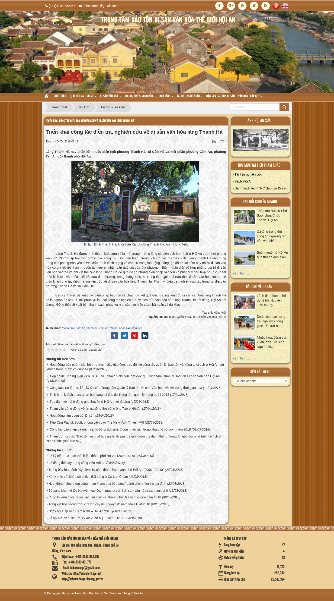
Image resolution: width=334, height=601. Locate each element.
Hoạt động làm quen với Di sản (72, 415)
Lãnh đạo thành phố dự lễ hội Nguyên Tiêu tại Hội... (271, 300)
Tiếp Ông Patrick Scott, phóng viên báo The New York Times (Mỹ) (97, 422)
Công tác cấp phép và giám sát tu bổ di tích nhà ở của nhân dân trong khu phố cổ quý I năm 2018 (120, 429)
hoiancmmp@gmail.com (100, 6)
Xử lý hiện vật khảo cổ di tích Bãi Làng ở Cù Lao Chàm (88, 476)
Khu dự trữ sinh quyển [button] (140, 98)
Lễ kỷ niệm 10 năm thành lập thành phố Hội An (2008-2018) (91, 456)
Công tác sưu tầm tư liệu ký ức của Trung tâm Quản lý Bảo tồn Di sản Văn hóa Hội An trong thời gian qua (126, 388)
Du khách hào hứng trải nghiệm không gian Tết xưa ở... (271, 321)
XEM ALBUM (261, 141)
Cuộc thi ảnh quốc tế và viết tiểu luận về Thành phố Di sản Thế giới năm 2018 (104, 497)
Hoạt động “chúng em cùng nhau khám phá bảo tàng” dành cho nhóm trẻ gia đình (107, 483)
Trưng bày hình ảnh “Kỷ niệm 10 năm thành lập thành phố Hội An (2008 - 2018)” (106, 470)
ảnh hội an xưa (259, 121)
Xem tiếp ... (241, 273)
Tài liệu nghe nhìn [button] (190, 98)
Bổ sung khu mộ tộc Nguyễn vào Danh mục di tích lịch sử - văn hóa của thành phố (108, 490)
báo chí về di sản (259, 287)
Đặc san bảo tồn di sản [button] (220, 96)
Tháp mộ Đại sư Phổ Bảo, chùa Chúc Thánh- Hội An (272, 215)
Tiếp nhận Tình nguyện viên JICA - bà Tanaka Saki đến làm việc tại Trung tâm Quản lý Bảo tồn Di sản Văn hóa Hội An (135, 376)
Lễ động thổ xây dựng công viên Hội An (77, 463)
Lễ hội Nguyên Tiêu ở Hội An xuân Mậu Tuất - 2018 (85, 518)
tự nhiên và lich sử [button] (83, 98)
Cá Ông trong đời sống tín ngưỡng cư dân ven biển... (271, 236)
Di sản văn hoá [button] (110, 98)
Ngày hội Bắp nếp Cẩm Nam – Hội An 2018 (79, 511)
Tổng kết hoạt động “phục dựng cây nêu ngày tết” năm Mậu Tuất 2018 (99, 504)
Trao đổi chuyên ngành (259, 202)
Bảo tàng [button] (166, 98)
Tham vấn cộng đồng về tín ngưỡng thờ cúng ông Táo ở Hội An (95, 408)
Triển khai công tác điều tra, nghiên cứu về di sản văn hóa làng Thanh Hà (90, 121)
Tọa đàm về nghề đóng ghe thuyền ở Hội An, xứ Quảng (90, 401)
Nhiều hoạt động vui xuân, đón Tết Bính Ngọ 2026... (271, 342)
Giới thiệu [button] (60, 96)
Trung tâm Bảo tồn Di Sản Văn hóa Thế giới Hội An (109, 593)
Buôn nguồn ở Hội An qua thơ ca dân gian (272, 255)
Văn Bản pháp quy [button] (250, 98)
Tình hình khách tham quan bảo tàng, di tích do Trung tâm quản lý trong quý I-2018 (109, 394)
